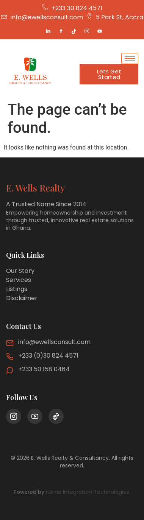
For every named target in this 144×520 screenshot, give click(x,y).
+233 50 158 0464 (44, 369)
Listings (16, 289)
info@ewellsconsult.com (54, 342)
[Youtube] (99, 31)
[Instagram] (86, 31)
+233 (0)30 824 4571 (48, 355)
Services (18, 280)
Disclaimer (22, 298)
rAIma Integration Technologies (88, 492)
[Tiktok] (74, 31)
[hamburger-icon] (129, 58)
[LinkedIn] (48, 31)
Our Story (20, 270)
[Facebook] (61, 31)
